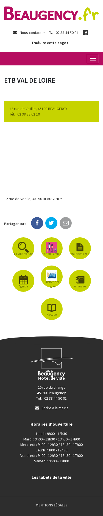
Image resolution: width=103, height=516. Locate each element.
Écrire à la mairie (52, 407)
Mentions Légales (51, 505)
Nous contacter (29, 32)
